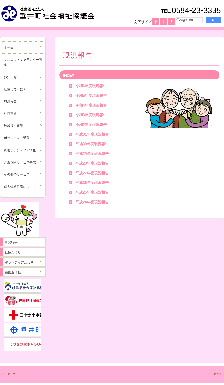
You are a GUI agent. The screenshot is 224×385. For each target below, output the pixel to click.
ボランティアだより (19, 262)
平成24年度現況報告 (92, 202)
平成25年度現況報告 (92, 192)
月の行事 (11, 242)
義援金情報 (13, 272)
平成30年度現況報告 (92, 144)
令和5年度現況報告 (91, 95)
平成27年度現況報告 (92, 173)
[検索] (188, 20)
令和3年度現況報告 (91, 115)
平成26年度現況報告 (92, 183)
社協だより (13, 252)
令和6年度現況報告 (91, 86)
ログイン (219, 374)
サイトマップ (7, 374)
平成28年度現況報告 (92, 163)
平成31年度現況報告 (92, 134)
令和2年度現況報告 (91, 125)
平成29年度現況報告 (92, 154)
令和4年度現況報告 (91, 105)
